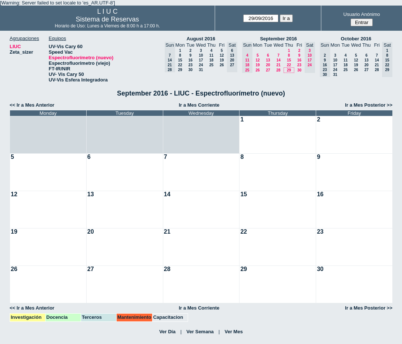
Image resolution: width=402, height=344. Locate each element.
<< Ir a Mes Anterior (32, 105)
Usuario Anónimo (362, 14)
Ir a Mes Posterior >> (368, 105)
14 (279, 60)
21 (279, 65)
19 (222, 60)
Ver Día (167, 331)
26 (222, 65)
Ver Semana (200, 331)
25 (211, 65)
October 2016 (356, 38)
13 (268, 60)
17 (201, 60)
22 (180, 65)
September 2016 (278, 38)
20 (268, 65)
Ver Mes (234, 331)
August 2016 (201, 38)
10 (201, 55)
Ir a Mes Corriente (199, 105)
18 (211, 60)
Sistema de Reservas (107, 19)
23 (190, 65)
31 (201, 70)
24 (201, 65)
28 (278, 70)
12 (222, 55)
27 (268, 70)
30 (190, 70)
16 (190, 60)
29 (180, 70)
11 (211, 55)
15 (180, 60)
